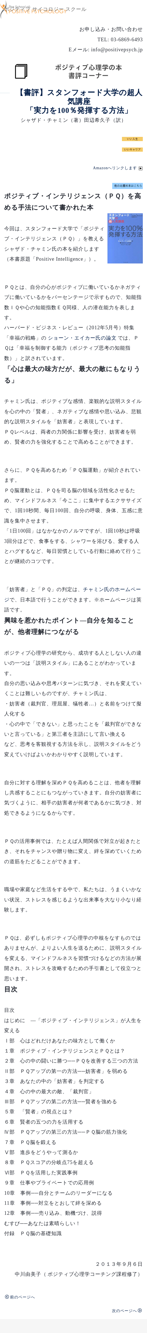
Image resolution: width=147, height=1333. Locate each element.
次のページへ (127, 1310)
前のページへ (20, 1297)
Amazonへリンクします (118, 168)
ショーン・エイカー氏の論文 (82, 338)
